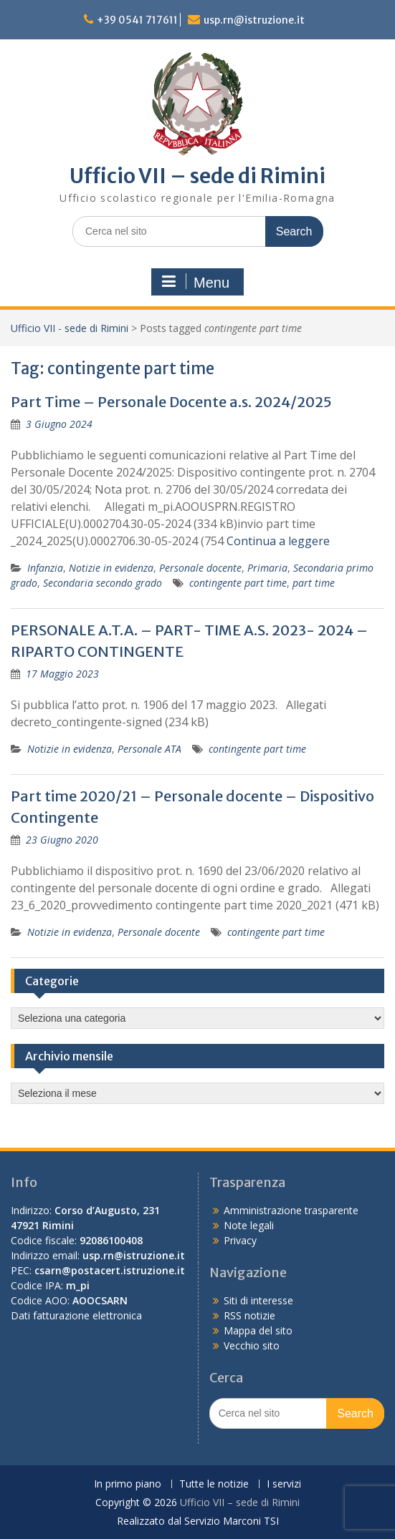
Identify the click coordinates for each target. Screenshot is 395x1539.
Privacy (240, 1240)
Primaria (267, 568)
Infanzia (45, 568)
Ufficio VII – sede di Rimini (197, 176)
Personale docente (200, 568)
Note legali (249, 1225)
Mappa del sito (258, 1330)
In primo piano (127, 1484)
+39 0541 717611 (137, 20)
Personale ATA (149, 749)
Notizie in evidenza (111, 568)
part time (313, 583)
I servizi (284, 1484)
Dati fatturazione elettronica (76, 1315)
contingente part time (238, 583)
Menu (195, 281)
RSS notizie (249, 1315)
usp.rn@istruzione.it (254, 20)
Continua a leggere (278, 541)
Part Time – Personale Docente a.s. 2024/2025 (171, 402)
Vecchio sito (252, 1345)
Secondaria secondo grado (102, 583)
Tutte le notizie (214, 1484)
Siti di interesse (258, 1300)
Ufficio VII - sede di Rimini (69, 328)
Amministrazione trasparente (291, 1210)
